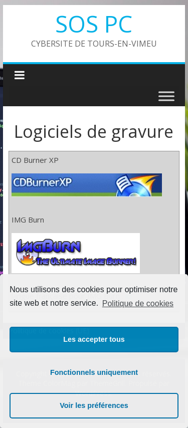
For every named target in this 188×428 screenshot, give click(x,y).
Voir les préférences (94, 405)
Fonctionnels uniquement (94, 372)
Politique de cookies (137, 303)
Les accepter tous (93, 339)
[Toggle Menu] (166, 96)
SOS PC (93, 23)
